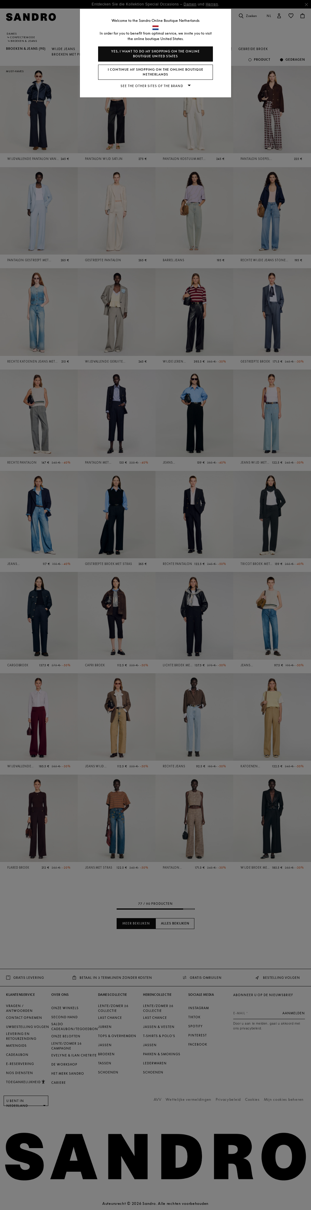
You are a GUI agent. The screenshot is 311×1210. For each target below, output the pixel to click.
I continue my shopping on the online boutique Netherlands (155, 72)
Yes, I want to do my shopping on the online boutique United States (155, 53)
